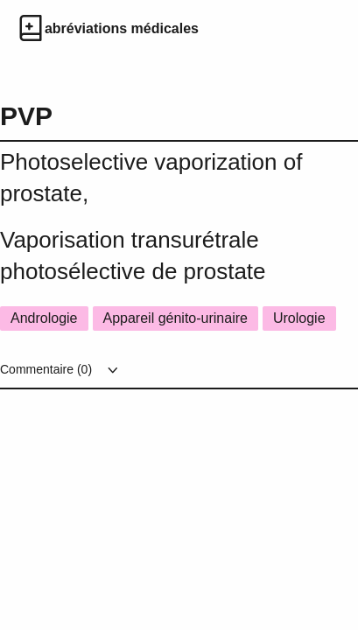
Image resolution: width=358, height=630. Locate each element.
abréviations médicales (122, 28)
